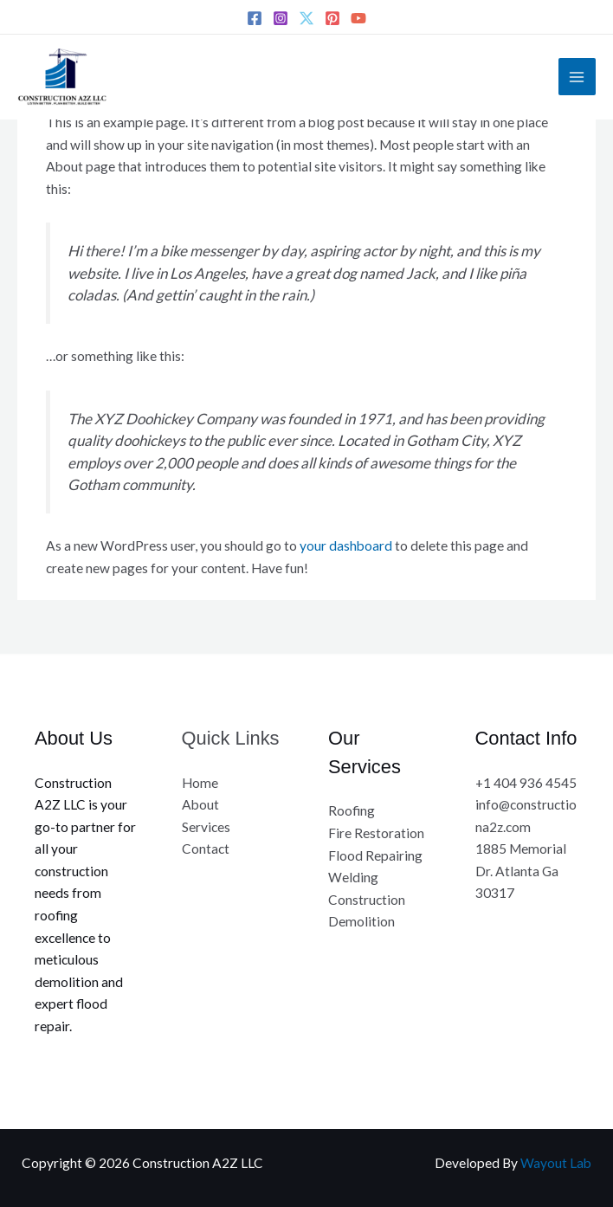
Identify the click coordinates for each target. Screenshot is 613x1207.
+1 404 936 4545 (526, 783)
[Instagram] (280, 18)
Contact (205, 848)
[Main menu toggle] (577, 76)
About (200, 804)
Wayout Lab (555, 1163)
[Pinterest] (332, 18)
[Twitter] (306, 18)
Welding (353, 877)
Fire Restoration (376, 833)
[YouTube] (358, 18)
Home (200, 783)
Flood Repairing (375, 855)
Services (206, 827)
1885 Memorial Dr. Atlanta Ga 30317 (520, 870)
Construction (366, 899)
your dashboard (346, 545)
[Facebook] (254, 18)
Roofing (351, 810)
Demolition (361, 921)
